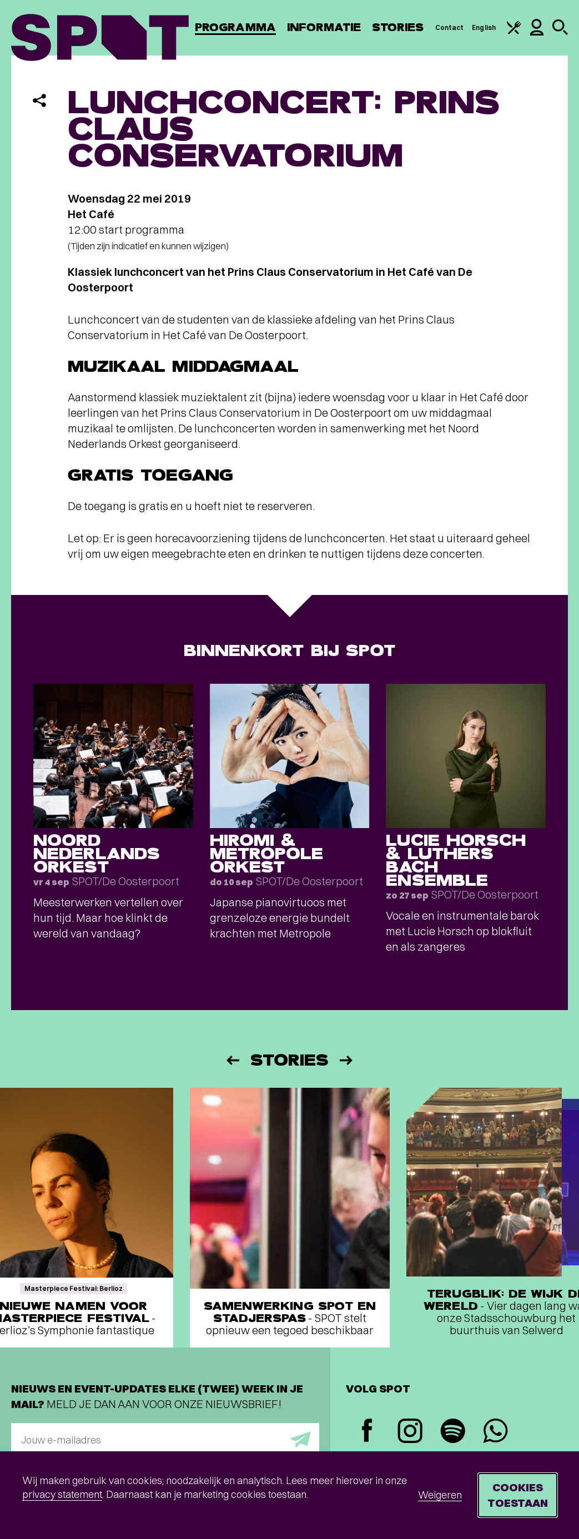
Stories (398, 27)
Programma (235, 27)
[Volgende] (347, 1060)
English (484, 27)
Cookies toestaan (517, 1495)
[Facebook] (367, 1431)
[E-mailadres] (165, 1439)
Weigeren (440, 1494)
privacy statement (62, 1494)
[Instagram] (410, 1432)
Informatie (324, 27)
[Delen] (39, 100)
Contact (449, 27)
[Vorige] (232, 1060)
